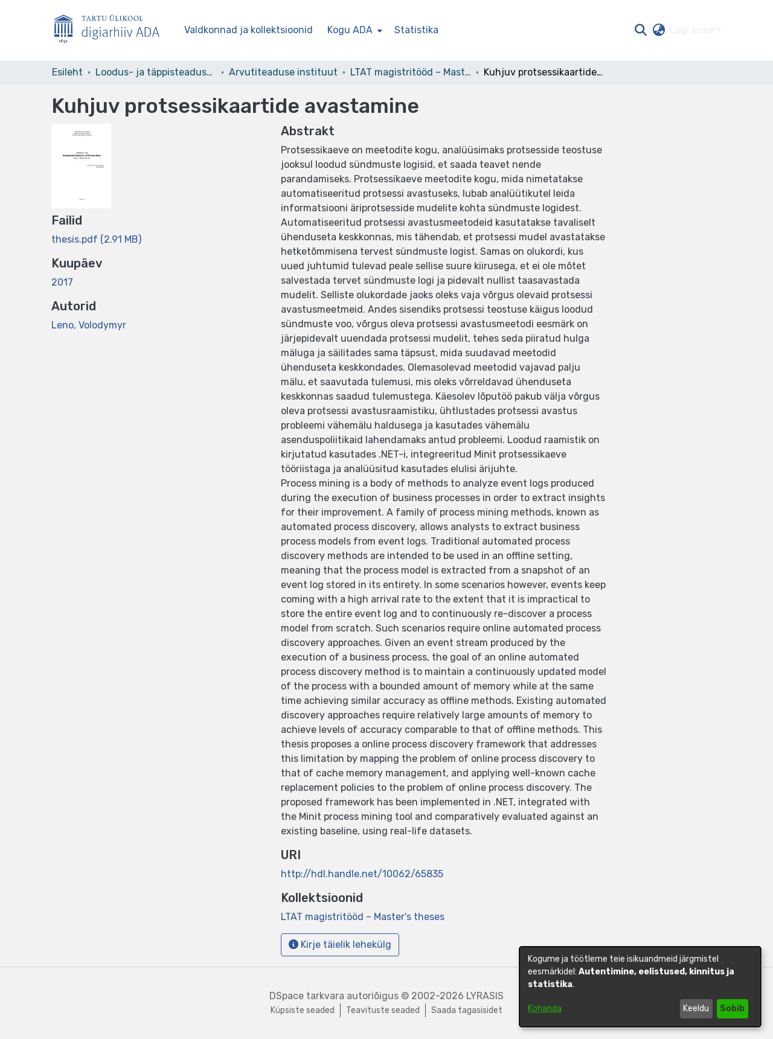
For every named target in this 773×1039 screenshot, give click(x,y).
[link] (96, 239)
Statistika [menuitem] (416, 30)
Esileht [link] (67, 72)
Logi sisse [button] (693, 30)
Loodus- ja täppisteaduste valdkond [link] (155, 72)
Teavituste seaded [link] (383, 1010)
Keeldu (696, 1008)
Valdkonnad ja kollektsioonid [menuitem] (248, 30)
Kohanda (545, 1008)
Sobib (732, 1008)
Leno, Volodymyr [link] (88, 325)
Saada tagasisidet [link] (466, 1010)
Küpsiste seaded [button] (303, 1010)
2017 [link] (62, 282)
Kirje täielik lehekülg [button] (340, 944)
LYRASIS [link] (485, 996)
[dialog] (640, 987)
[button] (640, 30)
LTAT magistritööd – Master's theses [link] (410, 72)
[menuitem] (353, 30)
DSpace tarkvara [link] (306, 996)
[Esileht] (111, 30)
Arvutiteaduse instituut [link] (283, 72)
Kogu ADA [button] (350, 30)
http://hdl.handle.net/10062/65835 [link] (362, 874)
